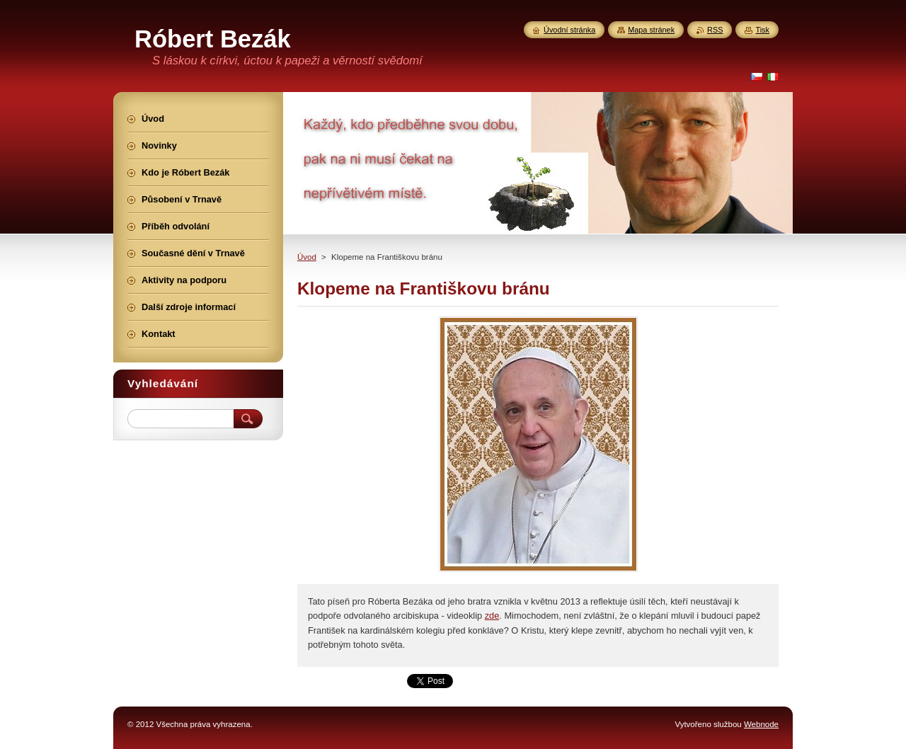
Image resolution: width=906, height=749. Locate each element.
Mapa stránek (651, 29)
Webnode (761, 724)
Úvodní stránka (569, 29)
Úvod (306, 257)
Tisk (762, 29)
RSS (715, 29)
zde (492, 615)
